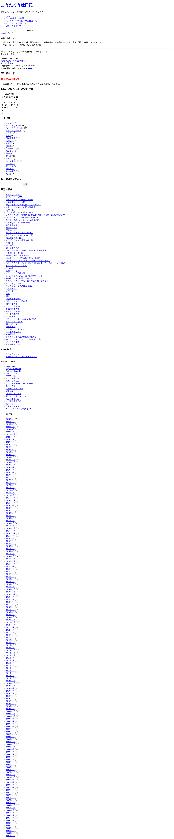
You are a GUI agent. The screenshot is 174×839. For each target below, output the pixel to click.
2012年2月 (10, 645)
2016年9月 (10, 505)
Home (8, 16)
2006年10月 (10, 808)
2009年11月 (10, 714)
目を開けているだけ (14, 253)
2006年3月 (10, 825)
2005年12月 (10, 833)
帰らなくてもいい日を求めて (18, 301)
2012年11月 (10, 622)
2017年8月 (10, 477)
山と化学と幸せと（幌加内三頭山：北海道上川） (27, 250)
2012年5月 (10, 638)
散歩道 (9, 156)
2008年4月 (10, 762)
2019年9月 (10, 450)
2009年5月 (10, 729)
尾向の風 (10, 391)
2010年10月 (10, 686)
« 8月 (3, 113)
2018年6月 (10, 472)
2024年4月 (10, 424)
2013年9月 (10, 597)
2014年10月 (10, 564)
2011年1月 (10, 678)
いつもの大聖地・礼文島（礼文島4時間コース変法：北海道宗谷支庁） (36, 215)
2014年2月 (10, 584)
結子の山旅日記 (12, 399)
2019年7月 (10, 455)
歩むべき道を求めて (14, 306)
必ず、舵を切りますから (16, 266)
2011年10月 (10, 655)
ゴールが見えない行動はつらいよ (20, 212)
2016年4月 (10, 518)
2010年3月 (10, 704)
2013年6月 (10, 604)
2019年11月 (10, 447)
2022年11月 (10, 437)
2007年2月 (10, 798)
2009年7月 (10, 724)
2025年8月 (10, 419)
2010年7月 (10, 693)
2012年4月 (10, 640)
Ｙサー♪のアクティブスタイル (19, 409)
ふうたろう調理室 (13, 131)
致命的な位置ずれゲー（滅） (18, 222)
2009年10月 (10, 716)
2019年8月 (10, 452)
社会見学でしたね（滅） (16, 202)
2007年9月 (10, 780)
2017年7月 (10, 480)
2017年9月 (10, 475)
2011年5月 (10, 668)
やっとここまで (12, 342)
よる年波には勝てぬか (15, 329)
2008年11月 (10, 744)
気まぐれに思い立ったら (16, 396)
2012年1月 (10, 648)
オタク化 (10, 133)
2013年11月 (10, 592)
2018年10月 (10, 465)
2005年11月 (10, 836)
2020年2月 (10, 439)
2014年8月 (10, 569)
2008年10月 (10, 747)
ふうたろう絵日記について (17, 23)
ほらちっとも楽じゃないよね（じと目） (23, 319)
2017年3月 (10, 490)
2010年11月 (10, 683)
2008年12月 (10, 742)
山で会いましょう (13, 394)
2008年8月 (10, 752)
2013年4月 (10, 610)
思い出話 (10, 151)
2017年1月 (10, 495)
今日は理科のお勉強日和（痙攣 (19, 200)
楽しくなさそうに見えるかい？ (19, 233)
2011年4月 (10, 671)
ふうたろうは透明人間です (17, 273)
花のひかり (10, 404)
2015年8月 (10, 538)
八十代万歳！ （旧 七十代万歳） (21, 357)
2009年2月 (10, 737)
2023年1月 (10, 432)
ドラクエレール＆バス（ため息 (19, 235)
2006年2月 (10, 828)
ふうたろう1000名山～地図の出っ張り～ (23, 21)
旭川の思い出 (11, 245)
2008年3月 (10, 765)
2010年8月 (10, 691)
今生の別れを (21, 61)
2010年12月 (10, 681)
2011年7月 (10, 663)
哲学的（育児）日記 (14, 389)
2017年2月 (10, 493)
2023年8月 (10, 427)
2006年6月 (10, 818)
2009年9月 (10, 719)
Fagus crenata (11, 366)
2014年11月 (10, 561)
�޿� (30, 68)
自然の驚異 (10, 171)
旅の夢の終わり (12, 334)
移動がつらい (11, 243)
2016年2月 (10, 523)
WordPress (8, 63)
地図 (8, 146)
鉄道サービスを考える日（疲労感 (20, 207)
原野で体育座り (12, 225)
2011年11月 (10, 653)
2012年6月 (10, 635)
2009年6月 (10, 726)
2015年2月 (10, 554)
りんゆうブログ (12, 354)
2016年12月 (10, 498)
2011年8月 (10, 660)
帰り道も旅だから (13, 332)
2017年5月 (10, 485)
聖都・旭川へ (11, 228)
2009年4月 (10, 731)
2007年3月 (10, 795)
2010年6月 (10, 696)
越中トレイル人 (12, 406)
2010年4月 (10, 701)
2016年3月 (10, 521)
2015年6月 (10, 544)
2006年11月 (10, 805)
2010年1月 (10, 709)
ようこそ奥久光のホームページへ (20, 383)
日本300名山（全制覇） (16, 18)
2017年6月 (10, 483)
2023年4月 (10, 429)
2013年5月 (10, 607)
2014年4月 (10, 579)
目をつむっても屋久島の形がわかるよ (22, 337)
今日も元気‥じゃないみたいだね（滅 (22, 217)
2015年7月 (10, 541)
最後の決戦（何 (7, 61)
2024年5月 (10, 422)
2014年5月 (10, 577)
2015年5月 (10, 546)
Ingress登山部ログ (13, 369)
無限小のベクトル (13, 324)
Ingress (8, 123)
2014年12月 (10, 559)
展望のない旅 (11, 271)
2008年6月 (10, 757)
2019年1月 (10, 457)
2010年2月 (10, 706)
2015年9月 (10, 536)
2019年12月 (10, 444)
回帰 (8, 296)
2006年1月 (10, 831)
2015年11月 (10, 531)
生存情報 (10, 164)
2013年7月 (10, 602)
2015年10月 (10, 533)
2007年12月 (10, 772)
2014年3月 (10, 582)
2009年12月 (10, 711)
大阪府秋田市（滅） (14, 238)
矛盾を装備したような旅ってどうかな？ (23, 205)
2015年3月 (10, 551)
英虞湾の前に (11, 289)
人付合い (10, 141)
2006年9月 (10, 810)
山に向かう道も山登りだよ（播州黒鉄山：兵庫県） (28, 261)
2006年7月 (10, 815)
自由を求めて (11, 316)
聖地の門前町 (11, 230)
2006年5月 (10, 820)
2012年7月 (10, 632)
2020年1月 (10, 442)
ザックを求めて (12, 314)
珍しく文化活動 (12, 161)
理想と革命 (10, 327)
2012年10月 (10, 625)
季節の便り (10, 148)
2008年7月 (10, 754)
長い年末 (10, 268)
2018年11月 (10, 462)
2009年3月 (10, 734)
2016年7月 (10, 510)
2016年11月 (10, 500)
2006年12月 (10, 803)
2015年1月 (10, 556)
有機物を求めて (12, 309)
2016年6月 (10, 513)
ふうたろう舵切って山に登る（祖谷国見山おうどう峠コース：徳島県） (37, 263)
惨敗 (8, 294)
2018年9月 (10, 467)
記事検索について (13, 26)
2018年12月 (10, 460)
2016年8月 (10, 508)
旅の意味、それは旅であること (19, 278)
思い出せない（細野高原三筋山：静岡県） (24, 258)
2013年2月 (10, 615)
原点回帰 (10, 291)
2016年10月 (10, 503)
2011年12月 (10, 650)
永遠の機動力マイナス (15, 344)
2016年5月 (10, 516)
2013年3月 (10, 612)
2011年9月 (10, 658)
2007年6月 (10, 787)
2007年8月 (10, 782)
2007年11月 (10, 775)
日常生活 (10, 158)
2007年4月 (10, 792)
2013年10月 (10, 594)
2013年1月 (10, 617)
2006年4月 (10, 823)
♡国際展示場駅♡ (13, 299)
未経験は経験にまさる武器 (17, 256)
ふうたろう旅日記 (13, 125)
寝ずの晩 (10, 210)
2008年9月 (10, 749)
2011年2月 (10, 676)
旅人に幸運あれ (12, 248)
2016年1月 (10, 526)
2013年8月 (10, 599)
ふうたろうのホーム (14, 283)
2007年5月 (10, 790)
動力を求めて (11, 304)
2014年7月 (10, 571)
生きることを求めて (14, 311)
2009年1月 (10, 739)
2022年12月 (10, 434)
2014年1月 (10, 587)
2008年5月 (10, 759)
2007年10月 (10, 777)
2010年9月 (10, 688)
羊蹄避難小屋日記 (13, 401)
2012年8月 (10, 630)
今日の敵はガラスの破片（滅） (19, 286)
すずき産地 (10, 376)
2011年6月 (10, 665)
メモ (8, 136)
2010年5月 (10, 698)
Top (2, 63)
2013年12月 (10, 589)
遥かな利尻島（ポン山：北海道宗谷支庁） (24, 220)
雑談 (8, 174)
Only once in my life (14, 371)
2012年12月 (10, 620)
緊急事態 (10, 169)
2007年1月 (10, 800)
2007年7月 (10, 785)
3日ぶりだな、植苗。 (15, 197)
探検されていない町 (14, 322)
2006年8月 (10, 813)
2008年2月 (10, 767)
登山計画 (10, 166)
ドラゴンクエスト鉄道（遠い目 (19, 240)
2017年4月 (10, 488)
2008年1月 (10, 770)
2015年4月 (10, 549)
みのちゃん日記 (12, 381)
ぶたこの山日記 (12, 378)
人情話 (9, 143)
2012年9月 (10, 627)
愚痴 (8, 153)
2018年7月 (10, 470)
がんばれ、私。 (12, 373)
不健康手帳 (10, 138)
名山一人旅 (10, 386)
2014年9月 (10, 566)
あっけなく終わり (13, 195)
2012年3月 (10, 643)
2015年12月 (10, 528)
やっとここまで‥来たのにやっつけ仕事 (23, 339)
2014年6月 (10, 574)
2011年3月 (10, 673)
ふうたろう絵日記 (17, 5)
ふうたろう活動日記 (14, 128)
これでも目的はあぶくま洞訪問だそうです (24, 276)
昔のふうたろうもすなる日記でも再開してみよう (27, 281)
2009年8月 (10, 721)
